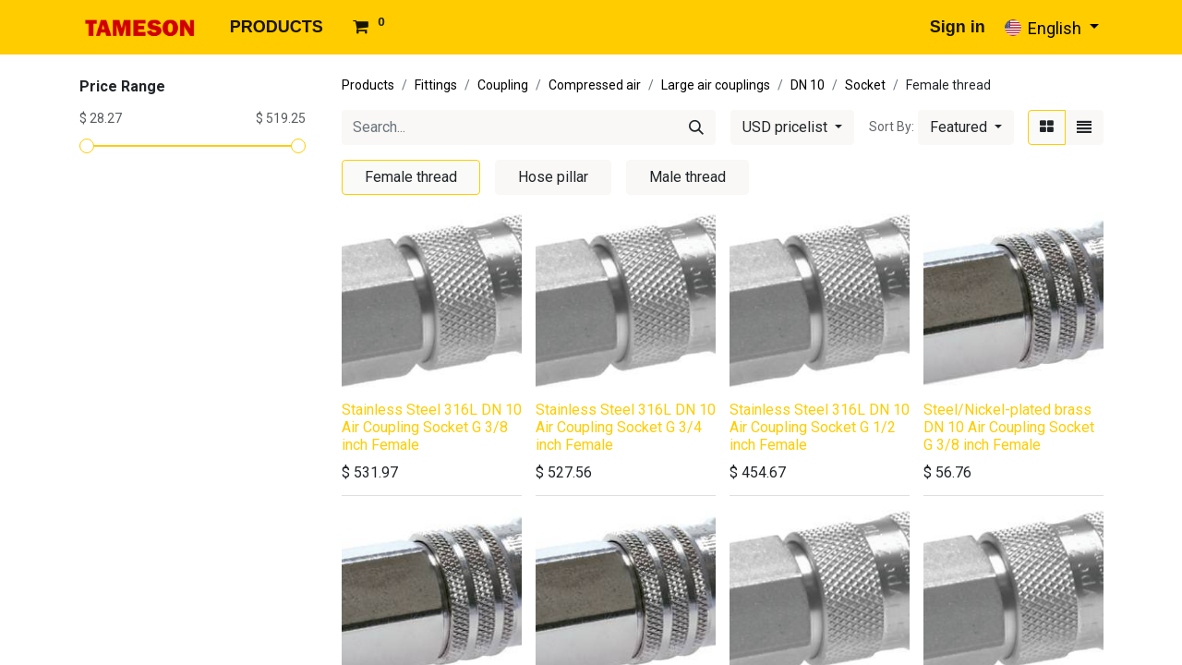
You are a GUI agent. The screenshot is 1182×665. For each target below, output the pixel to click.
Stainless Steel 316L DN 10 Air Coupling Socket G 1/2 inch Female (820, 427)
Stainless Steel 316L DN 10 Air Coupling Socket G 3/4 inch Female (626, 427)
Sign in (957, 27)
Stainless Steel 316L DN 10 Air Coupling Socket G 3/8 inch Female (432, 427)
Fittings (436, 85)
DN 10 (807, 85)
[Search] (696, 127)
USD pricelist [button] (786, 127)
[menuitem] (277, 27)
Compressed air (595, 85)
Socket (865, 85)
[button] (966, 127)
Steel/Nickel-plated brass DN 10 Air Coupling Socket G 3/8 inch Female (1008, 427)
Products (368, 85)
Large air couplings (715, 85)
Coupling (502, 85)
